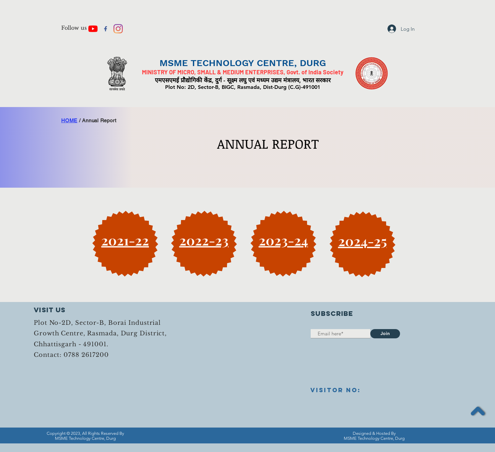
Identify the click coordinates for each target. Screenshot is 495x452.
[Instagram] (118, 28)
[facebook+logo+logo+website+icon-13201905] (105, 28)
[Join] (385, 333)
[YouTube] (93, 28)
